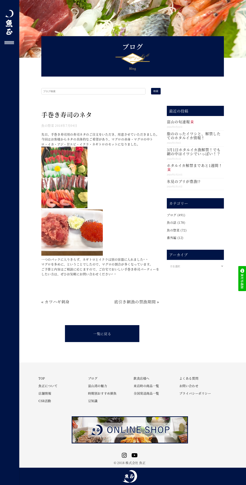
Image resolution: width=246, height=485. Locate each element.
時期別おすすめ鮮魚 (102, 393)
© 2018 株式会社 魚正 (129, 463)
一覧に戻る (102, 333)
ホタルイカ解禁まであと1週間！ (194, 167)
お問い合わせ (189, 386)
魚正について (48, 386)
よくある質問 (189, 378)
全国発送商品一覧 (146, 393)
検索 (155, 91)
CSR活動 (44, 401)
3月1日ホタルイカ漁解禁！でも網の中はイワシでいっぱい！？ (194, 151)
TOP (41, 378)
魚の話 (171, 222)
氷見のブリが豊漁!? (183, 181)
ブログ (171, 215)
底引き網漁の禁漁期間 (135, 302)
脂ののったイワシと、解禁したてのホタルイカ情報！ (194, 135)
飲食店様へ (142, 378)
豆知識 (93, 401)
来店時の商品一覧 (146, 386)
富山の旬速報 (180, 121)
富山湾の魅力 (97, 386)
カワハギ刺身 (57, 302)
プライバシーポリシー (195, 393)
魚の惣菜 (47, 125)
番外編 (171, 237)
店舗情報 (44, 393)
